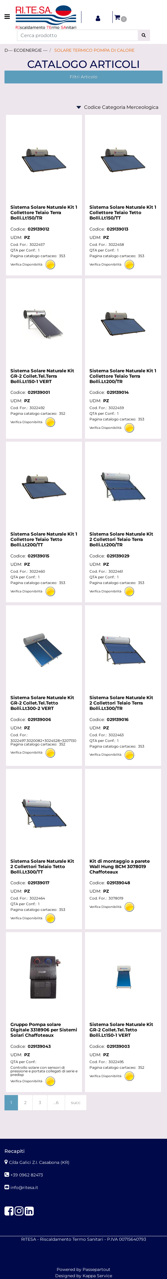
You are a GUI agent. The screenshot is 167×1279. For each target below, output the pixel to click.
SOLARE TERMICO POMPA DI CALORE (94, 50)
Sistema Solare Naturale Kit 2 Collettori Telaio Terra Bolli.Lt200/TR (121, 539)
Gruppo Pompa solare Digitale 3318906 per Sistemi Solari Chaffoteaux (43, 1030)
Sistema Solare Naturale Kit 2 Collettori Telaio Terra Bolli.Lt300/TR (121, 703)
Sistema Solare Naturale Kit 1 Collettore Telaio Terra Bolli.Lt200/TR (122, 376)
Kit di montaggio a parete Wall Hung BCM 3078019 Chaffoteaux (119, 867)
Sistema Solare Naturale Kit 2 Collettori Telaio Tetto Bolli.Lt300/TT (42, 867)
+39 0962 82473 (26, 1175)
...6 (56, 1102)
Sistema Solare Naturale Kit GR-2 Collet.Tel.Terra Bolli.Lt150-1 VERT (42, 376)
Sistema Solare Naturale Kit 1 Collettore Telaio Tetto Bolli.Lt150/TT (122, 213)
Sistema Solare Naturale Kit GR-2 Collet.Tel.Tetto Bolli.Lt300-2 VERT (42, 703)
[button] (144, 35)
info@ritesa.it (24, 1187)
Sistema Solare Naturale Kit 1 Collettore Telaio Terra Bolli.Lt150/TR (43, 213)
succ (76, 1102)
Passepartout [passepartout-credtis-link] (96, 1269)
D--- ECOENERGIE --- (25, 50)
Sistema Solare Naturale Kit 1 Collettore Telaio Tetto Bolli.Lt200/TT (43, 539)
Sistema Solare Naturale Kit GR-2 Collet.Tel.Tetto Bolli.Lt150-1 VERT (121, 1030)
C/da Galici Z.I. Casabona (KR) (39, 1162)
